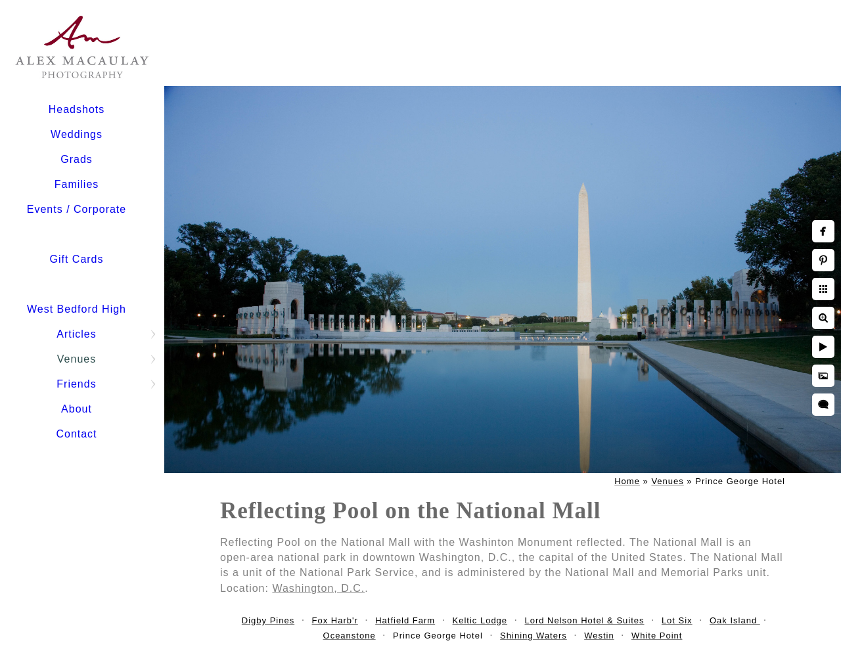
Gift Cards (76, 259)
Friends (76, 384)
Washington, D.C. (318, 588)
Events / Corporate (76, 209)
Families (77, 184)
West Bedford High (76, 309)
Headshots (77, 109)
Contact (76, 433)
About (76, 408)
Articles (76, 334)
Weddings (76, 134)
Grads (76, 159)
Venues (76, 359)
